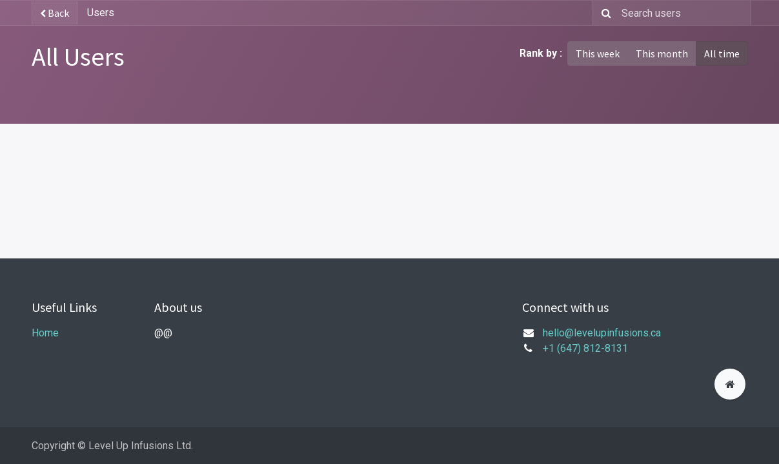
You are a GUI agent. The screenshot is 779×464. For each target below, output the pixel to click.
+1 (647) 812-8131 (585, 348)
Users (100, 12)
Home (45, 333)
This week (598, 53)
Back (54, 12)
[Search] (603, 13)
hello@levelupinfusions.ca (602, 333)
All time (722, 53)
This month (662, 53)
